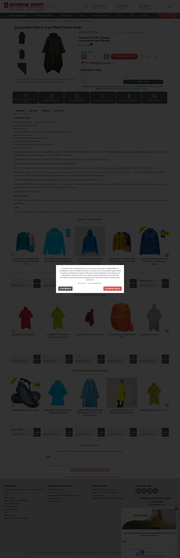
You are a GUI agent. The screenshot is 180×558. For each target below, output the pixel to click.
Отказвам (65, 288)
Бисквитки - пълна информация (90, 283)
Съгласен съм (112, 288)
